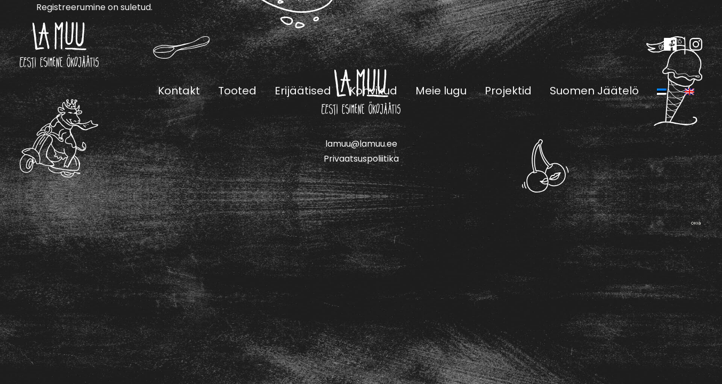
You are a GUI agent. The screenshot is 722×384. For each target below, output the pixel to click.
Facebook (670, 44)
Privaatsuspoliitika (361, 159)
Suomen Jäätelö (594, 90)
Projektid (508, 90)
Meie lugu (441, 90)
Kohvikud (373, 90)
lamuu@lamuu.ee (361, 144)
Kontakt (179, 90)
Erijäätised (303, 90)
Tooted (237, 90)
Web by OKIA (695, 223)
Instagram (695, 44)
